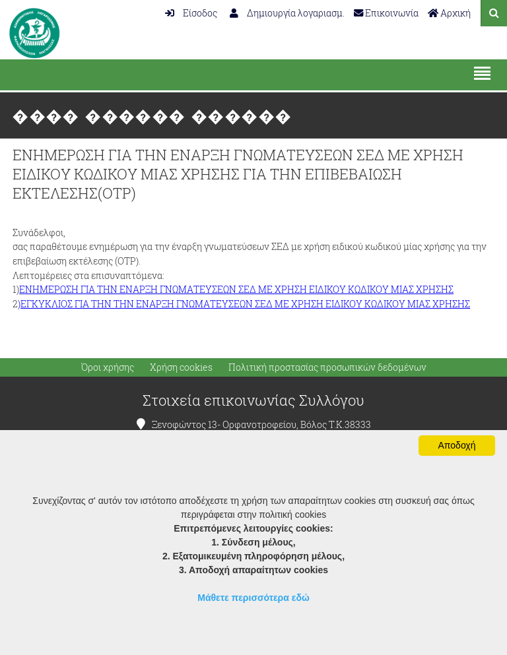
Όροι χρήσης (107, 367)
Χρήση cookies (181, 367)
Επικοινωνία (386, 13)
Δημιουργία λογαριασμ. (287, 13)
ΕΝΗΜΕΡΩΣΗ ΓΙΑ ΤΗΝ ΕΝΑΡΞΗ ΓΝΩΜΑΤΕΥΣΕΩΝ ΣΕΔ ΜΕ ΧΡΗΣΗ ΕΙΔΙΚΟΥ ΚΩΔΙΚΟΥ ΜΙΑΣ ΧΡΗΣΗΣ (236, 289)
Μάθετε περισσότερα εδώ (253, 597)
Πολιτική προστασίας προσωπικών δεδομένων (327, 367)
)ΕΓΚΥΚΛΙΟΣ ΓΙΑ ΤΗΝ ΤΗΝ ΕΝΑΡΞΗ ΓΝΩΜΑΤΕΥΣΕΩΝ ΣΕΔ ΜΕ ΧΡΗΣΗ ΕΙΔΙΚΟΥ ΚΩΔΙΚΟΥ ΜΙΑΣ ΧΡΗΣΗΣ (244, 303)
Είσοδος (191, 13)
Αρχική (449, 13)
